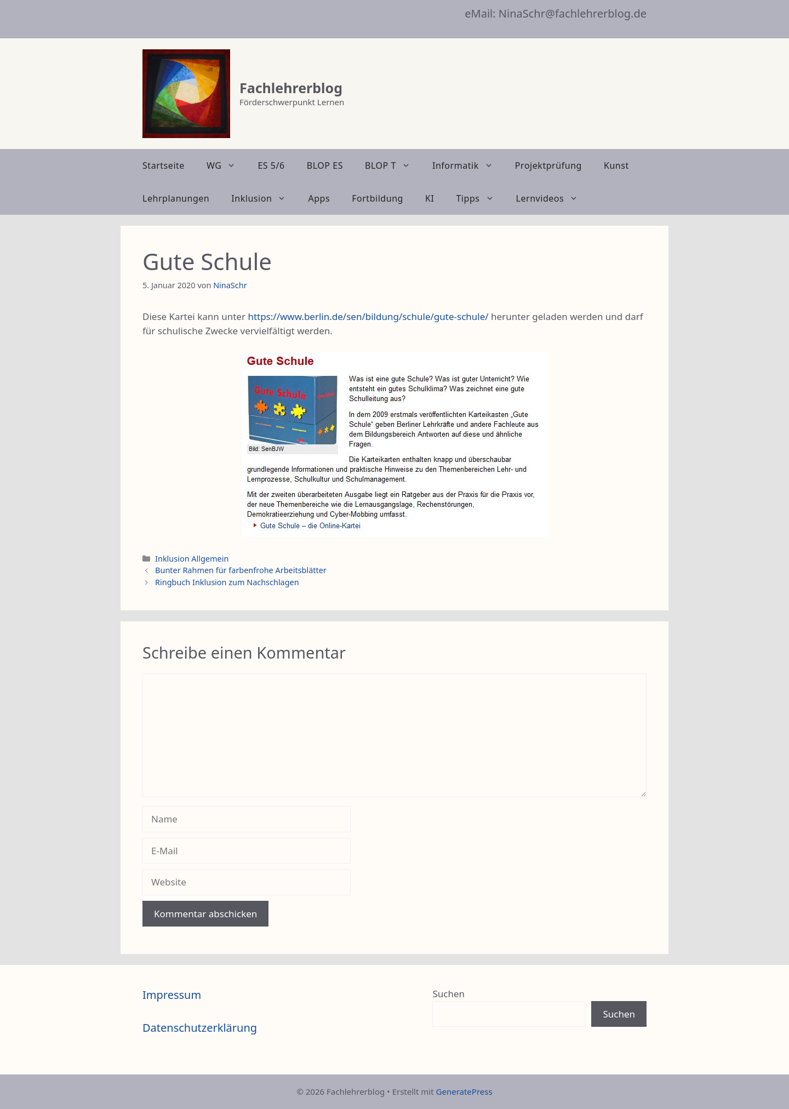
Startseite (163, 165)
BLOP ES (325, 165)
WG (227, 165)
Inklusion (264, 198)
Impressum (171, 994)
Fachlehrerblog (290, 87)
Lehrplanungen (175, 198)
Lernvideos (553, 198)
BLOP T (393, 165)
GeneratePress (464, 1091)
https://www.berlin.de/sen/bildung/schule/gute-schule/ (368, 316)
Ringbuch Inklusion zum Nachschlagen (227, 582)
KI (429, 198)
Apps (319, 198)
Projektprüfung (548, 165)
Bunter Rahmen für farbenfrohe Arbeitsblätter (241, 570)
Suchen (448, 993)
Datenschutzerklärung (199, 1027)
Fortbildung (377, 198)
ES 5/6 (271, 165)
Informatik (468, 165)
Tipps (480, 198)
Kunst (616, 165)
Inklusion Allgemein (191, 558)
